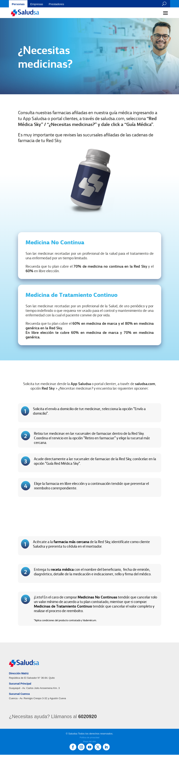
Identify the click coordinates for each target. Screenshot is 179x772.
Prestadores (56, 4)
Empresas (36, 4)
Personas (18, 4)
